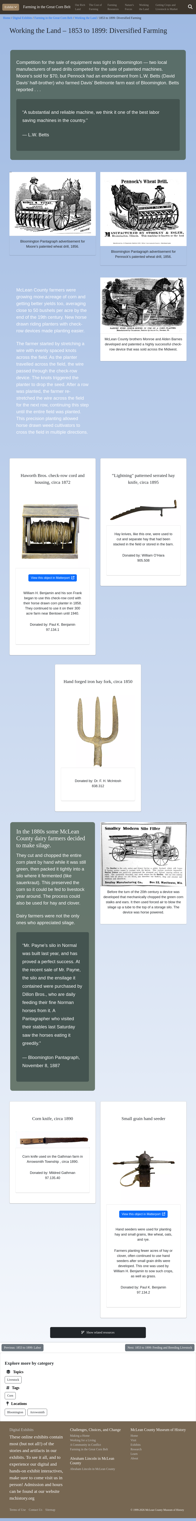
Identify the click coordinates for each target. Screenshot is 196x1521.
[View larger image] (52, 203)
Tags (15, 1388)
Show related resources (98, 1332)
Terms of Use (17, 1509)
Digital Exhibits (22, 17)
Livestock (13, 1379)
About (134, 1458)
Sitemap (50, 1509)
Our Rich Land (80, 7)
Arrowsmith (37, 1412)
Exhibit (11, 7)
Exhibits (136, 1444)
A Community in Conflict (85, 1444)
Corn (10, 1395)
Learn (134, 1453)
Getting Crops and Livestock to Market (167, 7)
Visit (133, 1440)
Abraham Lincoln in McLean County (92, 1469)
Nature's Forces (129, 7)
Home (6, 17)
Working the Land (144, 7)
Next (160, 1347)
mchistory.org (21, 1498)
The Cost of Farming (95, 7)
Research (136, 1449)
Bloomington (15, 1412)
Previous (22, 1347)
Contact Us (35, 1509)
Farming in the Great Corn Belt (47, 7)
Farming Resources (113, 7)
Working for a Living (83, 1440)
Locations (19, 1404)
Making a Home (80, 1435)
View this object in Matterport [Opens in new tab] (52, 577)
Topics (18, 1372)
